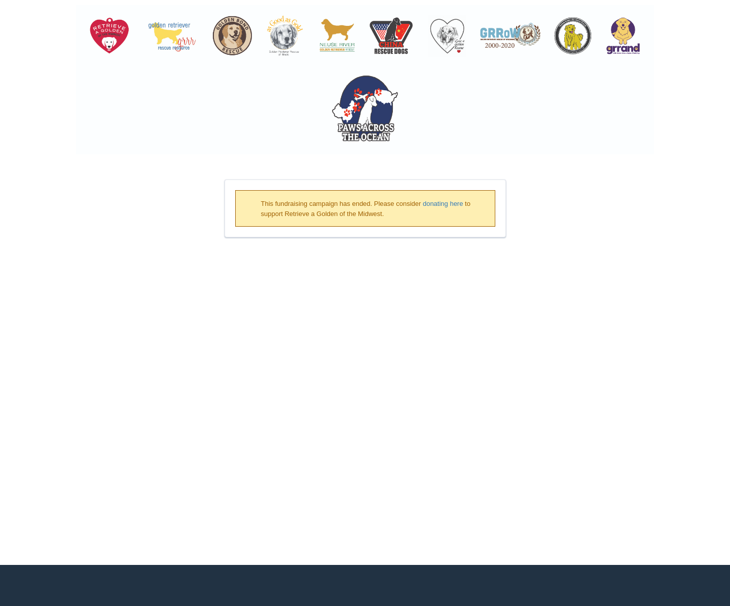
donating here (443, 203)
